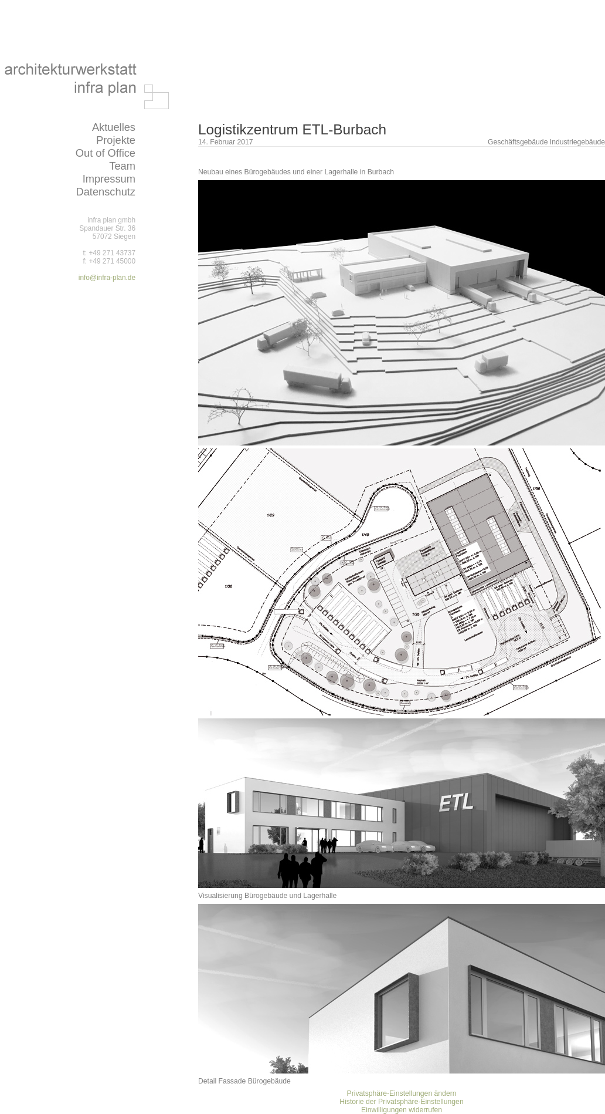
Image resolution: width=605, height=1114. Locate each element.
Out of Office (105, 153)
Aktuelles (113, 127)
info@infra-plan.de (107, 278)
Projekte (115, 140)
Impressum (109, 179)
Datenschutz (105, 191)
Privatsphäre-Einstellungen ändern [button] (402, 1093)
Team (122, 166)
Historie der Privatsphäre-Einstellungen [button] (401, 1102)
